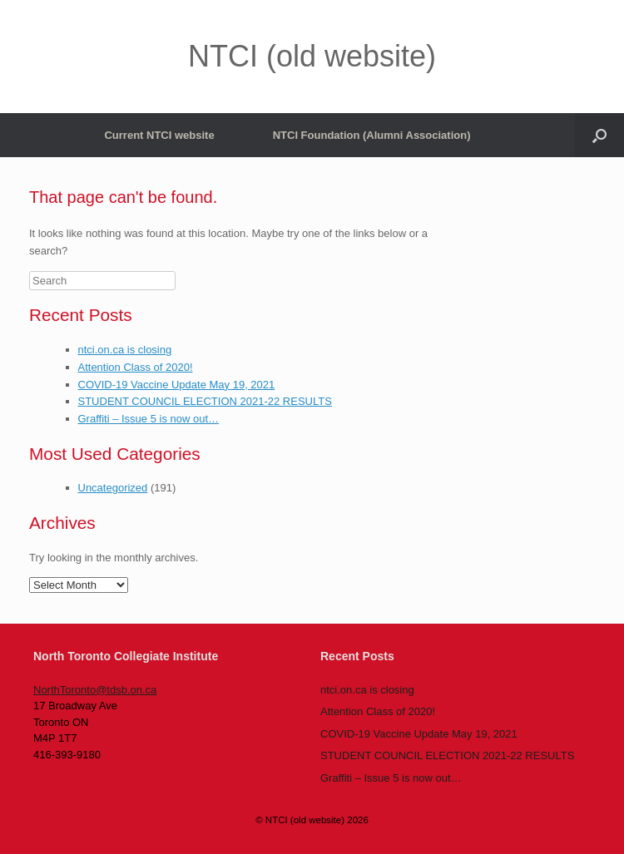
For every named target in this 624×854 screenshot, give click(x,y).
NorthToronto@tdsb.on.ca (94, 690)
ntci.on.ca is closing (125, 349)
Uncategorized (113, 487)
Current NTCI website (159, 135)
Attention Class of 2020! (135, 367)
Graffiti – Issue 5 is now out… (149, 418)
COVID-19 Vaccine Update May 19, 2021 (176, 384)
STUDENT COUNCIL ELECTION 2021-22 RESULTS (205, 401)
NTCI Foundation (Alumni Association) (372, 135)
